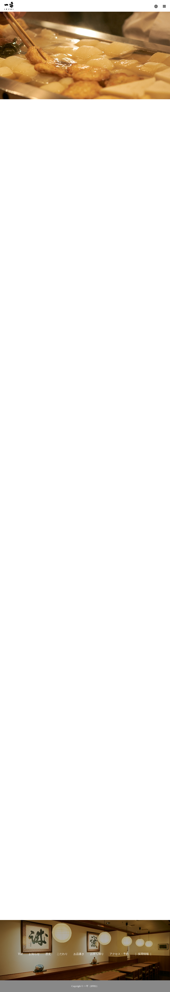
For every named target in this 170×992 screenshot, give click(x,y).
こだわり (62, 953)
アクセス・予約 (119, 953)
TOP (20, 953)
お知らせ (34, 953)
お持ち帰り (97, 953)
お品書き (78, 953)
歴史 (48, 953)
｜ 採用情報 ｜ (143, 953)
